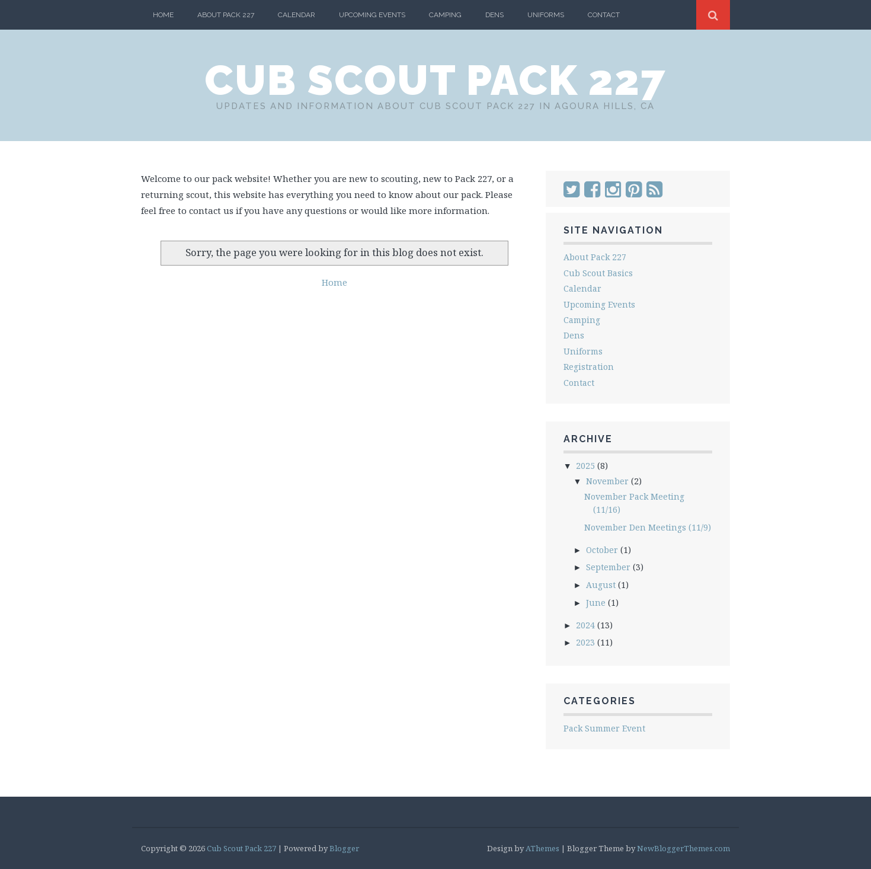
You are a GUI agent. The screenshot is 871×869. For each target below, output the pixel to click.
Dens (494, 15)
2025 (586, 465)
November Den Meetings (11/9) (647, 527)
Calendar (296, 15)
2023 (586, 642)
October (603, 549)
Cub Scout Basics (598, 273)
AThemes (542, 848)
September (609, 567)
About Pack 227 (225, 15)
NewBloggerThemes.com (683, 848)
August (602, 584)
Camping (445, 15)
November (608, 481)
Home (163, 15)
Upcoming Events (372, 15)
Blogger (344, 848)
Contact (604, 15)
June (597, 602)
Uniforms (545, 15)
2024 (586, 625)
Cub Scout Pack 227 (435, 80)
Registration (588, 366)
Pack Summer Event (604, 728)
